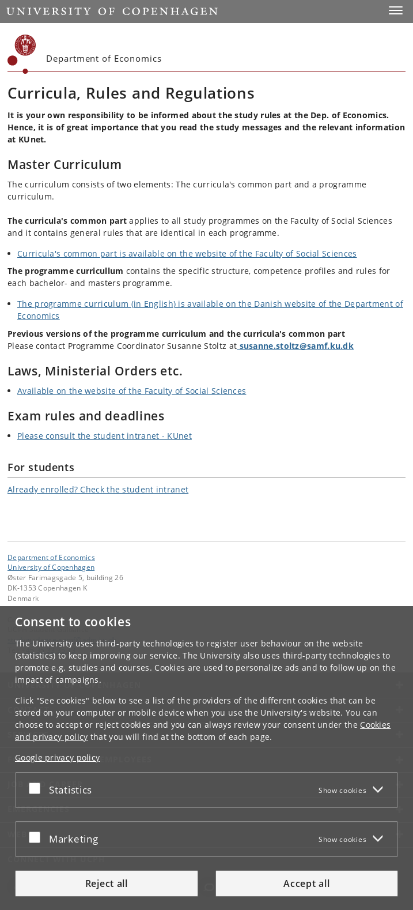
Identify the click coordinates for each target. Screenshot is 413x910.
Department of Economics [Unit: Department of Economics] (51, 557)
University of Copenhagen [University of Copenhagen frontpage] (50, 566)
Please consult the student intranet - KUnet (104, 435)
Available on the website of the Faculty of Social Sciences (131, 390)
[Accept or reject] (37, 788)
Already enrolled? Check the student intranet (97, 489)
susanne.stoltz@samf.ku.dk (295, 345)
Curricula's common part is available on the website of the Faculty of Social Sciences (187, 253)
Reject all (106, 883)
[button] (395, 10)
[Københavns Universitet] (21, 54)
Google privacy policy (57, 757)
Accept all (306, 883)
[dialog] (206, 758)
